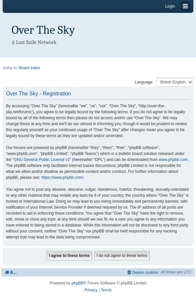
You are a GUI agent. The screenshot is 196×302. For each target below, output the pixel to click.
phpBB (77, 283)
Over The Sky (43, 30)
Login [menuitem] (170, 6)
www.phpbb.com (173, 159)
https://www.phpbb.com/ (62, 177)
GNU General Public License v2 (42, 159)
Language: (144, 82)
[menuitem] (142, 272)
